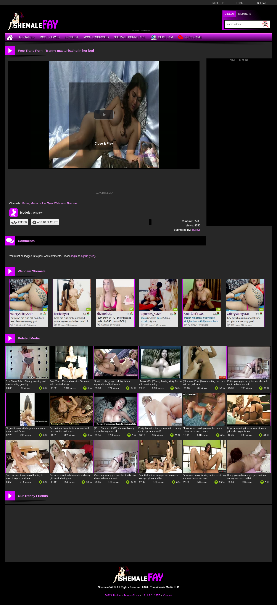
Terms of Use (131, 595)
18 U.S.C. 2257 (151, 595)
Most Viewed (50, 37)
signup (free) (88, 256)
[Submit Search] (266, 24)
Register (218, 3)
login (74, 256)
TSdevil (196, 229)
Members (244, 13)
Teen (50, 203)
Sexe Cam (162, 37)
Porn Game (189, 37)
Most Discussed (96, 37)
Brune (25, 203)
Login (240, 3)
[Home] (10, 37)
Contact (167, 595)
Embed (19, 222)
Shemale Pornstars (130, 37)
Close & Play (104, 143)
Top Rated (27, 37)
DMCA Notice (113, 595)
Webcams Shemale (65, 203)
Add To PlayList (45, 222)
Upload (261, 3)
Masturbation (38, 203)
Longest (71, 37)
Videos (230, 13)
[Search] (244, 24)
